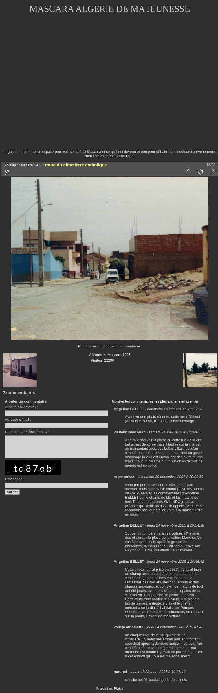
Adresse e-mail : (18, 419)
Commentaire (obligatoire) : (27, 432)
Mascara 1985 (30, 165)
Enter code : (15, 483)
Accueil (10, 165)
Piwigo (118, 688)
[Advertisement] (59, 85)
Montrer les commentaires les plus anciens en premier (155, 401)
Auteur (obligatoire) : (21, 407)
